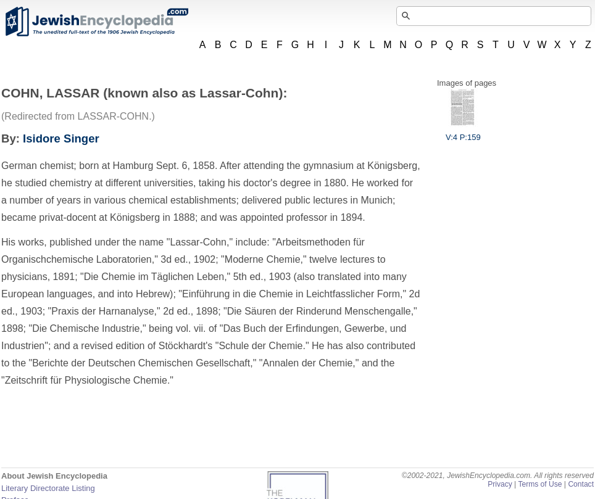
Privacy (500, 484)
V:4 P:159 (463, 132)
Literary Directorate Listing (48, 488)
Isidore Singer (61, 138)
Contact (581, 484)
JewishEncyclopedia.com (96, 21)
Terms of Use (540, 484)
